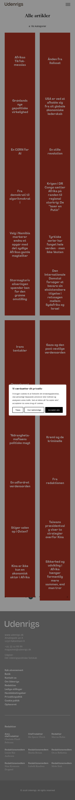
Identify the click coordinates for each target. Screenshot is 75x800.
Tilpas (17, 410)
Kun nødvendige (34, 410)
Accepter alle (54, 410)
